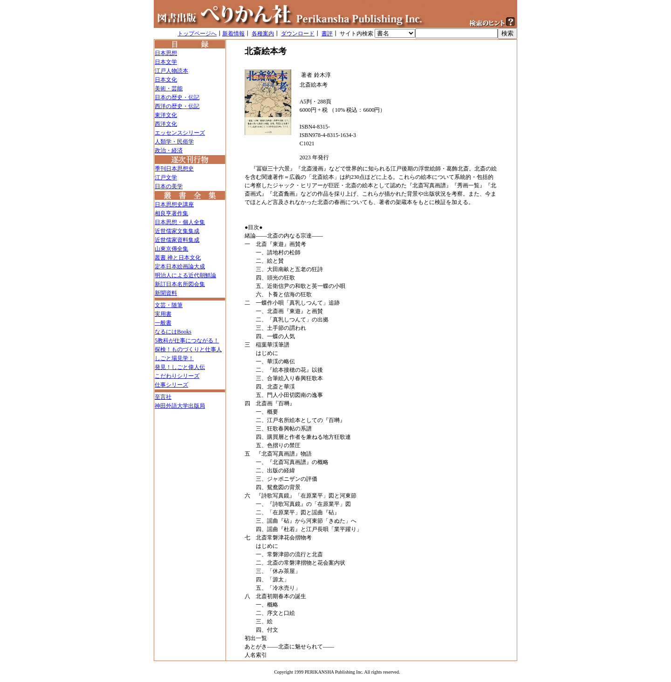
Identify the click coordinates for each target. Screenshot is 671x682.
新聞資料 (166, 293)
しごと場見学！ (174, 358)
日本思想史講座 (174, 204)
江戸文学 (166, 177)
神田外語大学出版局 (180, 405)
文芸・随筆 (169, 305)
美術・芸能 (169, 88)
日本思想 (166, 53)
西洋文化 (166, 124)
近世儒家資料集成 (177, 240)
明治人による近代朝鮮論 (185, 275)
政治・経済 (169, 150)
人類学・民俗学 (174, 141)
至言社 (163, 397)
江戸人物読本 (171, 71)
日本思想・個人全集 (180, 222)
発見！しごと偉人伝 (180, 367)
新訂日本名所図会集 (180, 284)
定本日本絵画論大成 (180, 266)
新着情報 (233, 33)
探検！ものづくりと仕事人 (188, 349)
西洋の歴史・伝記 (177, 106)
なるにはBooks (173, 331)
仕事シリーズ (171, 385)
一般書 (163, 323)
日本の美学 (169, 186)
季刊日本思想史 (174, 168)
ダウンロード (298, 33)
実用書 (163, 314)
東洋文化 (166, 115)
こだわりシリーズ (177, 376)
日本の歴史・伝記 (177, 97)
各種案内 (263, 33)
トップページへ (197, 33)
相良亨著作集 (171, 213)
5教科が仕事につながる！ (187, 340)
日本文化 (166, 79)
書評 (327, 33)
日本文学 (166, 62)
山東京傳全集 (171, 249)
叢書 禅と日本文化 (178, 257)
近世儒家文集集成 (177, 231)
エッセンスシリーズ (180, 133)
